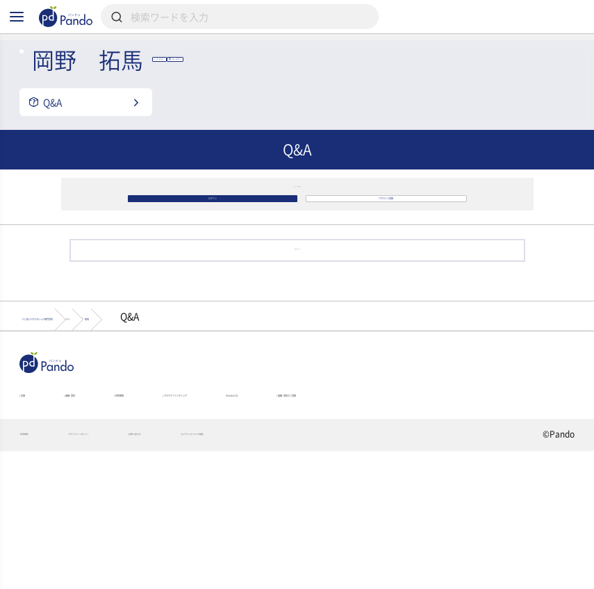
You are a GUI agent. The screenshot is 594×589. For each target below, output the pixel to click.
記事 (31, 504)
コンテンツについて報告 (356, 572)
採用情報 (192, 504)
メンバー (233, 415)
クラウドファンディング (309, 504)
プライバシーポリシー (136, 572)
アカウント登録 (386, 268)
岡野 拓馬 (316, 415)
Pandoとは (430, 504)
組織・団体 (107, 504)
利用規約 (37, 572)
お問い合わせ (244, 572)
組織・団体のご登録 (63, 523)
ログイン (212, 268)
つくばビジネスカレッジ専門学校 (102, 415)
